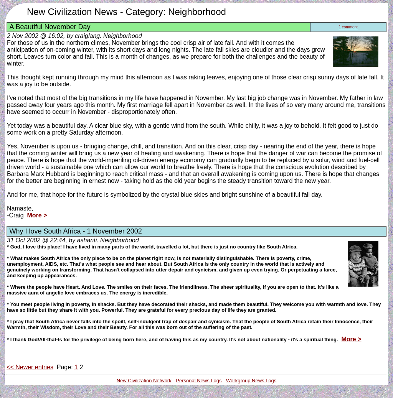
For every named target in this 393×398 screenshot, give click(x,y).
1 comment (348, 27)
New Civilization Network (144, 380)
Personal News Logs (198, 380)
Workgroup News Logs (251, 380)
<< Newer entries (30, 367)
